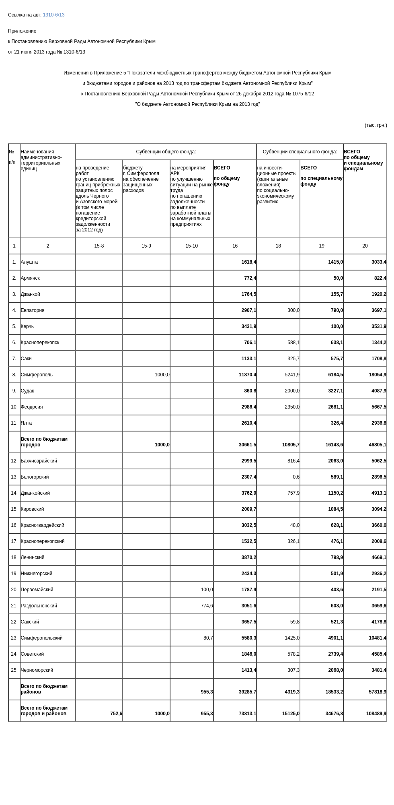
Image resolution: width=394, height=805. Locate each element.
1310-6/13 (54, 15)
